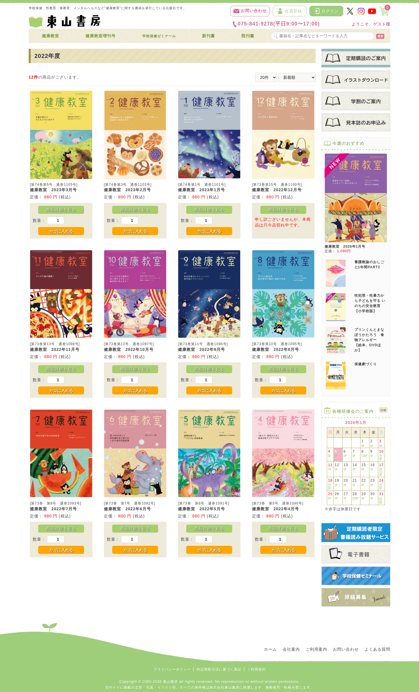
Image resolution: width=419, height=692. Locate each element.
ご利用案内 (316, 649)
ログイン (326, 11)
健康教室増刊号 (101, 36)
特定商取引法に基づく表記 (219, 669)
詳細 (383, 410)
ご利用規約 (256, 669)
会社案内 (291, 649)
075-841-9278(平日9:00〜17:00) (276, 24)
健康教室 (50, 36)
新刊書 (208, 36)
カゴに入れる (61, 231)
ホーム (270, 649)
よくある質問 (377, 649)
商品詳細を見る (61, 210)
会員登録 (289, 11)
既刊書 (247, 36)
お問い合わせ (250, 11)
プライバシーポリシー (172, 669)
